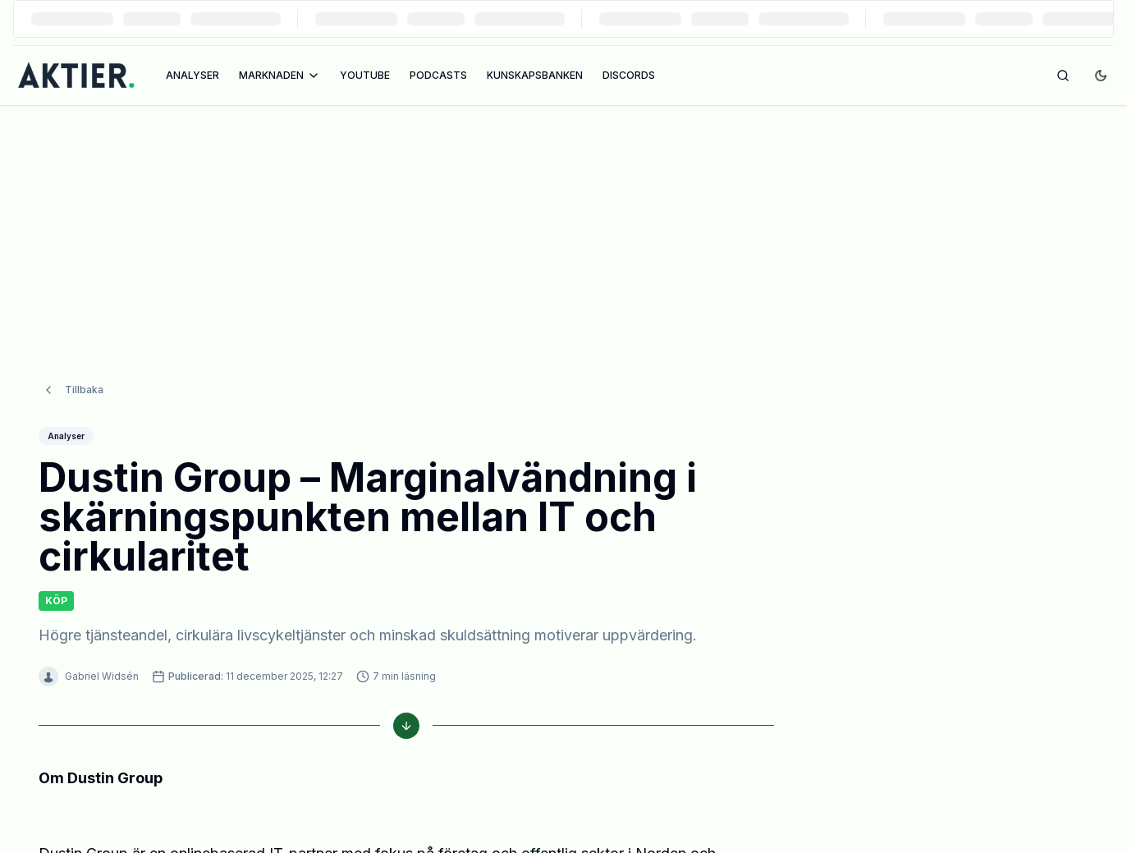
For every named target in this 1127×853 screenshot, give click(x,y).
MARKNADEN (279, 75)
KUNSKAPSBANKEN (535, 75)
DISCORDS (628, 75)
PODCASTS (438, 75)
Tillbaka (72, 357)
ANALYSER (192, 75)
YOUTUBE (365, 75)
